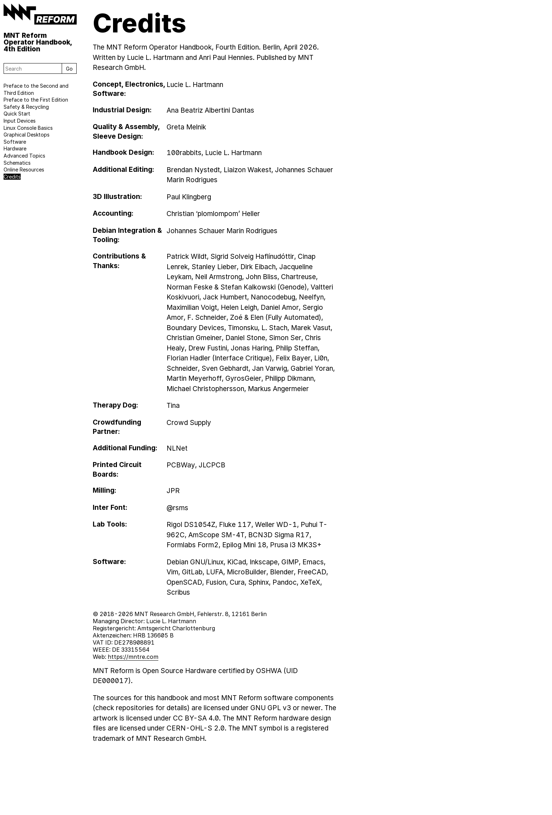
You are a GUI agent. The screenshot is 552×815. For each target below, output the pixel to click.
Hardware (15, 148)
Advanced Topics (24, 156)
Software (15, 142)
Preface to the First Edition (36, 100)
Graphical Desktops (27, 135)
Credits (12, 177)
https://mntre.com (133, 656)
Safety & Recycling (26, 107)
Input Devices (20, 121)
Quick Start (17, 114)
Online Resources (24, 169)
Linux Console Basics (28, 128)
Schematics (17, 163)
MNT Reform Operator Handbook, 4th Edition (38, 41)
